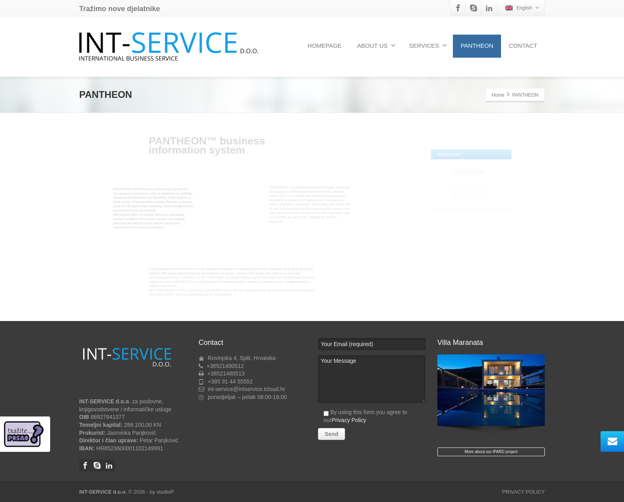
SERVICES (428, 45)
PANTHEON (476, 45)
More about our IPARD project (490, 451)
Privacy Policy (349, 420)
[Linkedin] (489, 8)
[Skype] (474, 8)
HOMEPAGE (325, 45)
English (522, 8)
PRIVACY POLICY (523, 492)
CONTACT (523, 45)
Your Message (371, 379)
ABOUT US (376, 45)
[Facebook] (458, 8)
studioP (165, 492)
